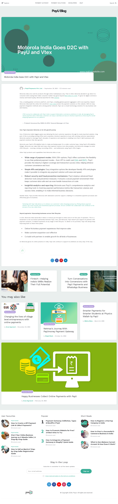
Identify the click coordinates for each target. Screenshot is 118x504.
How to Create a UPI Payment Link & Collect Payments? (23, 424)
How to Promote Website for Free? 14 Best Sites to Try (60, 431)
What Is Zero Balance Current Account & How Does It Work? (103, 443)
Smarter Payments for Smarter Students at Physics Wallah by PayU (97, 313)
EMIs (76, 160)
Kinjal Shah (49, 336)
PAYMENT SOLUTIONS (58, 3)
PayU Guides (15, 420)
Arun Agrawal (11, 327)
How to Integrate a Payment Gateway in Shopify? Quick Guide (59, 441)
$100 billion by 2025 (71, 95)
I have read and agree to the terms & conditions (60, 476)
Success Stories (10, 72)
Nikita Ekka (89, 321)
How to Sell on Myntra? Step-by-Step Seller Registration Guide (23, 451)
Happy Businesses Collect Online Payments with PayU (49, 396)
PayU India (53, 104)
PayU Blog (59, 11)
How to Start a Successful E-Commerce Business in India (103, 432)
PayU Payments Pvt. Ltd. (33, 88)
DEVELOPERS (72, 3)
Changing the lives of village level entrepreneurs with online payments (18, 319)
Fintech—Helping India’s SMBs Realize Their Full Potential (40, 281)
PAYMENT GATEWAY (41, 3)
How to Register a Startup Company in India (102, 422)
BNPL (84, 160)
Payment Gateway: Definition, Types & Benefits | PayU (61, 422)
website (56, 97)
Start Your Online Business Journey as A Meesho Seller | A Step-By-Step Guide (23, 437)
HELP (81, 3)
